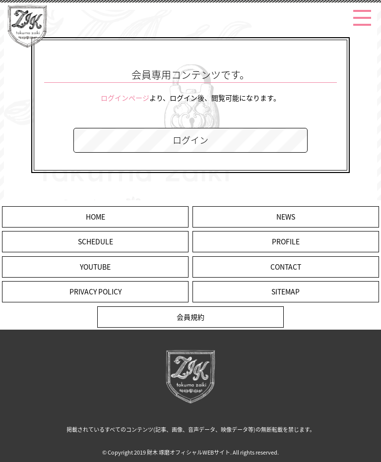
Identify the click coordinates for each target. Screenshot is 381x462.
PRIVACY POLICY (95, 291)
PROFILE (286, 241)
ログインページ (125, 98)
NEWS (285, 217)
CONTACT (285, 267)
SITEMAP (285, 291)
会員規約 (190, 317)
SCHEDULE (95, 241)
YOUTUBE (95, 267)
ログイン (190, 140)
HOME (95, 217)
